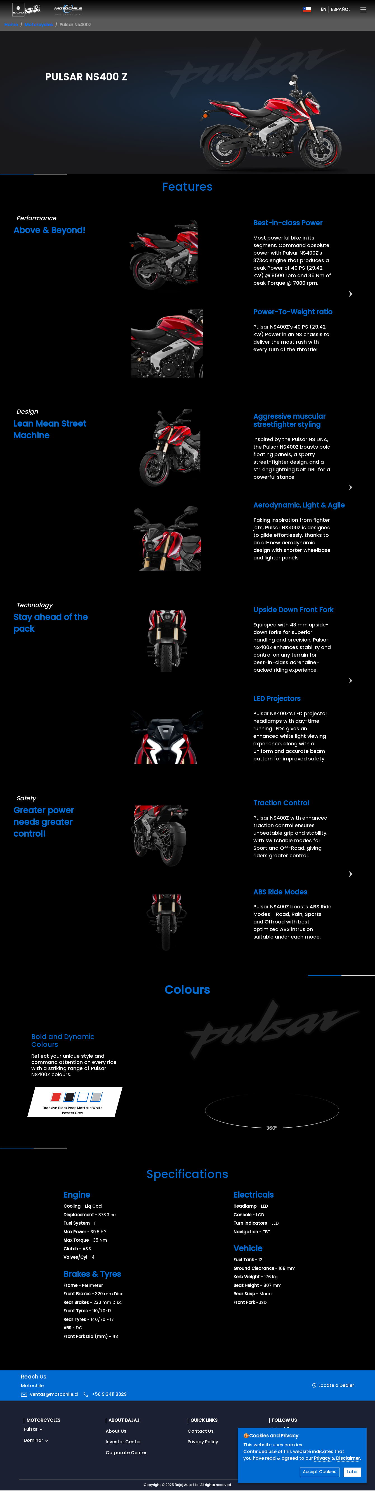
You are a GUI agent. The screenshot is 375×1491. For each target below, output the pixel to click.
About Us (116, 1431)
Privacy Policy (203, 1442)
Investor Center (123, 1442)
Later (352, 1472)
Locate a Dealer (336, 1386)
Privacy (322, 1458)
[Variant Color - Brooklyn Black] (70, 1096)
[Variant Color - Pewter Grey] (96, 1096)
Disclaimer (348, 1458)
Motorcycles (39, 25)
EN (323, 10)
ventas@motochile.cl (54, 1394)
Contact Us (201, 1431)
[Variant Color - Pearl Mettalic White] (83, 1096)
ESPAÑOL (340, 10)
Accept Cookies (319, 1472)
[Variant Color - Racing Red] (56, 1096)
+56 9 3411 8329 (109, 1394)
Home (11, 25)
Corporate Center (126, 1453)
